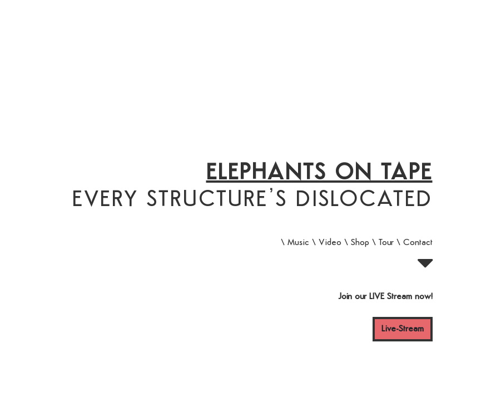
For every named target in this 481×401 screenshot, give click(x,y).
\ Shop (356, 242)
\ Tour (383, 242)
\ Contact (414, 242)
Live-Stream (402, 329)
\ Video (326, 242)
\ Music (295, 242)
